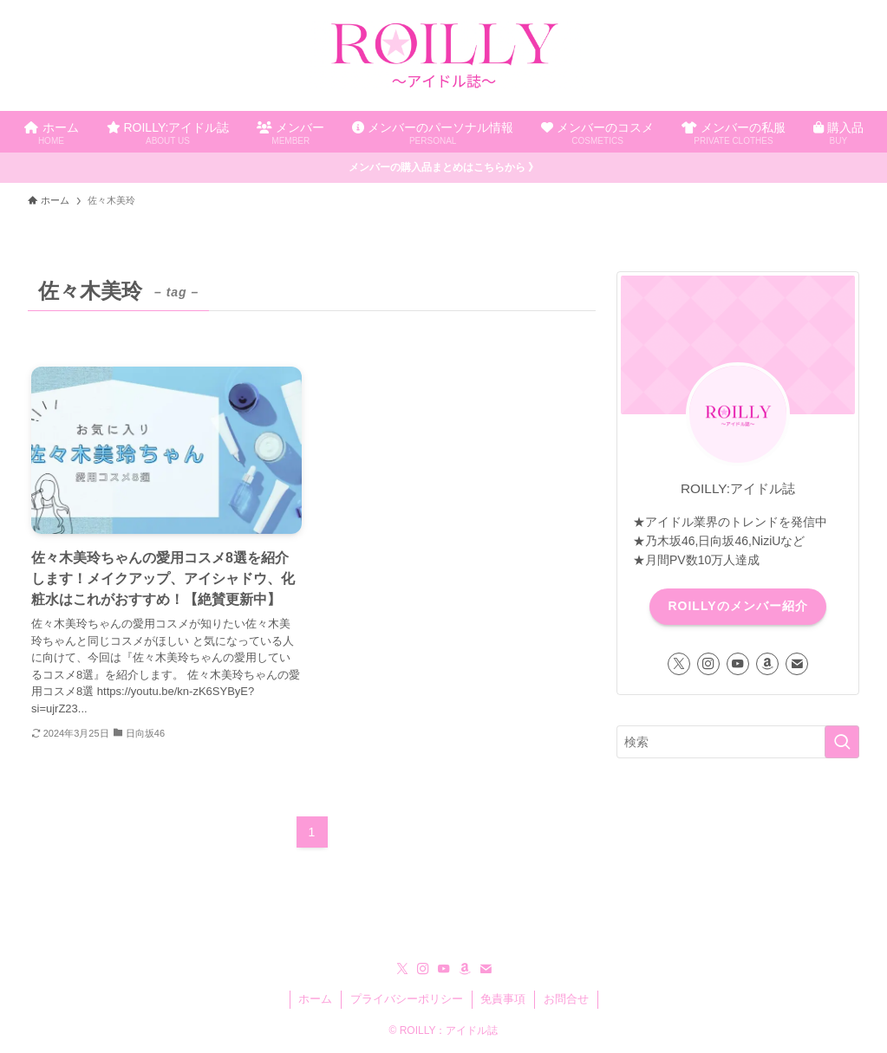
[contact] (797, 664)
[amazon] (767, 664)
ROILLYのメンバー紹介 (737, 606)
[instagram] (708, 664)
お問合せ (566, 998)
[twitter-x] (679, 664)
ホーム (315, 998)
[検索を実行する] (842, 741)
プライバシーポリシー (406, 998)
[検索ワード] (737, 741)
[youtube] (738, 664)
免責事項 (502, 998)
